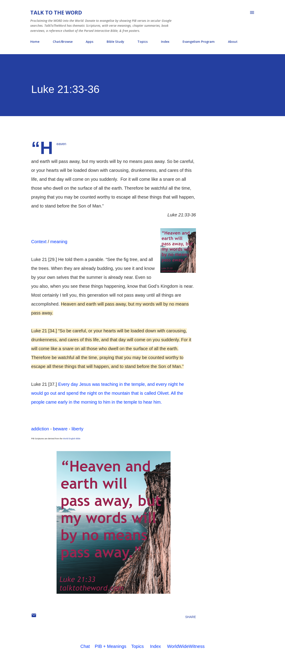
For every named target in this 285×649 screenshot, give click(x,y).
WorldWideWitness (186, 646)
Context (39, 241)
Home (34, 41)
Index (165, 41)
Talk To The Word (56, 12)
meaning (58, 241)
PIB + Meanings (110, 646)
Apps (89, 41)
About (233, 41)
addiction (40, 428)
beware (60, 428)
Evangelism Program (199, 41)
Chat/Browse (63, 41)
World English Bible (71, 438)
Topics (142, 41)
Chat (85, 646)
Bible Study (115, 41)
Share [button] (190, 617)
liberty (77, 428)
